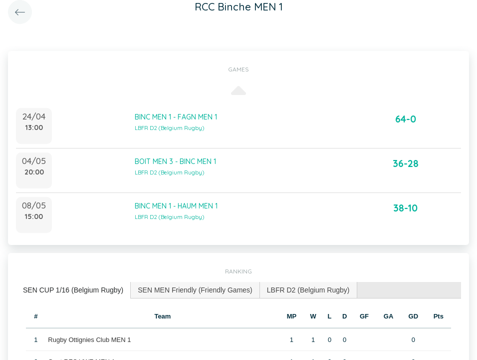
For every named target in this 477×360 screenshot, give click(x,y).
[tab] (73, 290)
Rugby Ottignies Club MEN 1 (89, 340)
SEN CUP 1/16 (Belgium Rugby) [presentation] (73, 290)
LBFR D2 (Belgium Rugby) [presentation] (308, 290)
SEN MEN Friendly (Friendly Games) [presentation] (195, 290)
